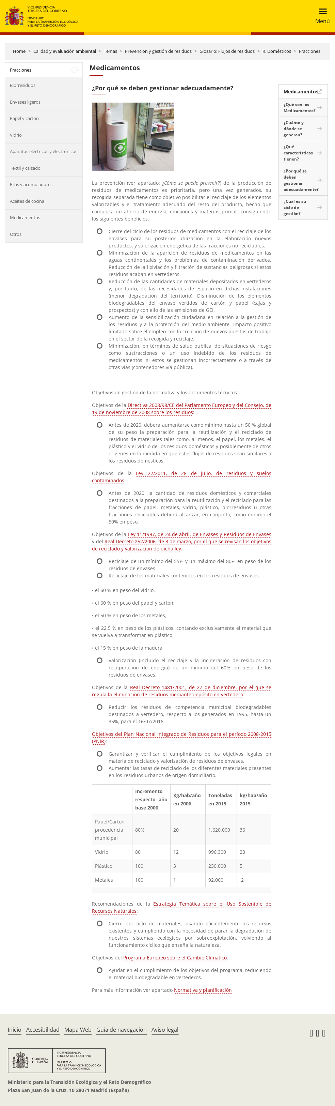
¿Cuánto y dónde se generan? (294, 129)
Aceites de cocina (27, 201)
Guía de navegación (121, 1029)
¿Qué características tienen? (298, 153)
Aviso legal (164, 1029)
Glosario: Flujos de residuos (227, 51)
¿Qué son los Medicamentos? (300, 107)
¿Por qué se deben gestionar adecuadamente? (301, 180)
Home (19, 51)
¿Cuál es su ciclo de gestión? (295, 207)
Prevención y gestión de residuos (158, 51)
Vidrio (16, 135)
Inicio (14, 1029)
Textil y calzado (25, 168)
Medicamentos (25, 217)
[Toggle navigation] (320, 16)
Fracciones (309, 51)
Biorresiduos (22, 85)
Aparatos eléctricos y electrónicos (43, 151)
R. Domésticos (276, 51)
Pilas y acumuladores (31, 184)
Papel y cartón (24, 118)
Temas (110, 51)
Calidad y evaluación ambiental (64, 51)
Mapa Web (78, 1029)
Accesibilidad (43, 1029)
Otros (15, 234)
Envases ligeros (25, 102)
